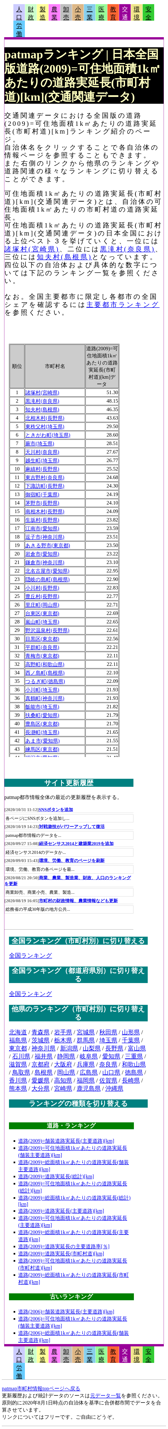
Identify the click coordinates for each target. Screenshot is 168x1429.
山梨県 (92, 1048)
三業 (90, 13)
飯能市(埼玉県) (42, 707)
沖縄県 (114, 1088)
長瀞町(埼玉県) (42, 732)
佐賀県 (108, 1080)
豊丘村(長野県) (42, 596)
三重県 (134, 1056)
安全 (148, 13)
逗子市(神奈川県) (44, 537)
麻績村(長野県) (42, 469)
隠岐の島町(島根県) (47, 579)
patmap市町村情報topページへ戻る (41, 1388)
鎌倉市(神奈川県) (44, 562)
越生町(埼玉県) (42, 460)
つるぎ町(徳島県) (45, 681)
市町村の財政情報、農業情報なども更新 (78, 900)
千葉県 (131, 1040)
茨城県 (41, 1040)
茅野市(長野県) (42, 503)
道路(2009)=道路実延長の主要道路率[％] (63, 1246)
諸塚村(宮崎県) (31, 249)
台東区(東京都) (42, 613)
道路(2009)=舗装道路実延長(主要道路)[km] (66, 1141)
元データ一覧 (105, 1395)
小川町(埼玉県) (42, 690)
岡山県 (66, 1072)
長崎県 (131, 1080)
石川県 (21, 1056)
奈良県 (108, 1064)
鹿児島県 (89, 1088)
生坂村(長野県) (42, 520)
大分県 (41, 1088)
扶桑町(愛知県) (42, 715)
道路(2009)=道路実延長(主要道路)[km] (61, 1211)
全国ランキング (30, 955)
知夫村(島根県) (64, 257)
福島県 (18, 1040)
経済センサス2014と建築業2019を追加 (76, 843)
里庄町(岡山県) (42, 605)
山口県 (111, 1072)
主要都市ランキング (123, 304)
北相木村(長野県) (44, 418)
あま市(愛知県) (42, 741)
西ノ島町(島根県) (45, 673)
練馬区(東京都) (42, 749)
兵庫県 (86, 1064)
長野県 (114, 1048)
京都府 (41, 1064)
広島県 (89, 1072)
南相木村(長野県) (44, 511)
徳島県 (134, 1072)
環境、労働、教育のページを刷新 (72, 860)
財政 (31, 13)
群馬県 (86, 1040)
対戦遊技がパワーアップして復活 (72, 826)
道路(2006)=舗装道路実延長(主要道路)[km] (66, 1311)
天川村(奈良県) (42, 452)
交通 (125, 13)
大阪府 (63, 1064)
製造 (43, 13)
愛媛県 (41, 1080)
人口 (19, 13)
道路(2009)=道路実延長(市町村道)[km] (61, 1253)
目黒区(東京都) (42, 639)
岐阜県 (89, 1056)
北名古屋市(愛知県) (47, 571)
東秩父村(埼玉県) (44, 426)
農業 (54, 13)
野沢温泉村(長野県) (47, 630)
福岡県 (86, 1080)
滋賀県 (18, 1064)
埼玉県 (108, 1040)
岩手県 (63, 1032)
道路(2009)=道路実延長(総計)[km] (56, 1176)
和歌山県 (134, 1064)
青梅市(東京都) (42, 656)
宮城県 (86, 1032)
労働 (19, 29)
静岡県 (66, 1056)
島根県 (44, 1072)
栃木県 (63, 1040)
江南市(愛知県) (42, 528)
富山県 (137, 1048)
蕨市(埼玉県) (39, 443)
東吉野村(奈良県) (44, 477)
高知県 (63, 1080)
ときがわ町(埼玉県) (47, 435)
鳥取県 (21, 1072)
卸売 (66, 13)
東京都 (18, 1048)
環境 (137, 13)
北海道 (18, 1032)
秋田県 (108, 1032)
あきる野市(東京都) (47, 545)
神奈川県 (44, 1048)
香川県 (18, 1080)
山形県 (131, 1032)
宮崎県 (63, 1088)
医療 (101, 13)
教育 (113, 13)
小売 (78, 13)
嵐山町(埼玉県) (42, 622)
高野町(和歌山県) (44, 664)
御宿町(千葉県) (42, 494)
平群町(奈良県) (42, 647)
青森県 (41, 1032)
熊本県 (18, 1088)
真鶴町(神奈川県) (44, 698)
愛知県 (111, 1056)
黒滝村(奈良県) (127, 249)
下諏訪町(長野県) (44, 486)
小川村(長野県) (42, 588)
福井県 (44, 1056)
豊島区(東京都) (42, 724)
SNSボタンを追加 (56, 809)
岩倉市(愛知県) (42, 554)
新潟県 (69, 1048)
